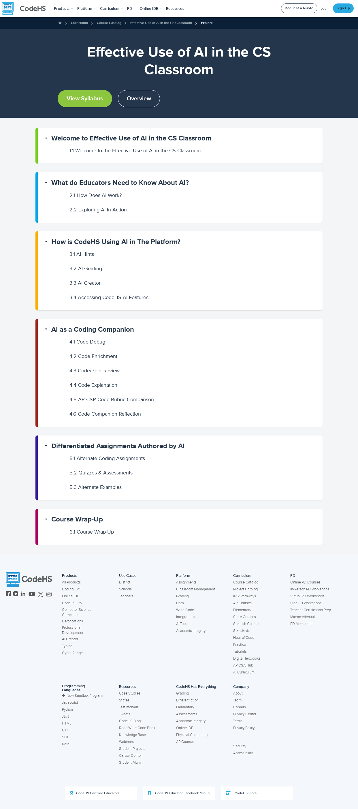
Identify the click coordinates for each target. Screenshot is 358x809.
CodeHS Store (241, 793)
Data (180, 603)
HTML (66, 723)
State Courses (244, 617)
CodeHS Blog (130, 721)
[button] (63, 8)
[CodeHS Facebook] (8, 594)
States (124, 700)
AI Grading (85, 268)
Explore (207, 23)
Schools (125, 589)
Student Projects (132, 748)
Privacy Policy (244, 728)
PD (292, 576)
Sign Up (343, 8)
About (238, 693)
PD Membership (302, 624)
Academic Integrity (191, 630)
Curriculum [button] (111, 8)
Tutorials (240, 651)
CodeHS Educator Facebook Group (179, 793)
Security (239, 746)
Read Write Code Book (137, 728)
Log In (326, 8)
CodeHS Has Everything (196, 687)
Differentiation (187, 700)
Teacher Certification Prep (310, 610)
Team (237, 700)
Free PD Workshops (305, 603)
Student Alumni (131, 762)
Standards (241, 630)
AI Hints (81, 254)
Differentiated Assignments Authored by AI (118, 446)
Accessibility (243, 753)
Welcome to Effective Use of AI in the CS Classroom (131, 138)
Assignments (186, 582)
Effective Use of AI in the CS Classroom (161, 23)
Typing (67, 646)
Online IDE (70, 596)
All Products (71, 582)
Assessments (186, 714)
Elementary (242, 610)
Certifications (72, 621)
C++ (65, 730)
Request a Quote (299, 8)
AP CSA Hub (243, 665)
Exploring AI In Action (98, 210)
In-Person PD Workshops (309, 589)
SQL (65, 737)
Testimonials (129, 707)
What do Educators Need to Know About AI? (120, 183)
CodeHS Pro (72, 603)
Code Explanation (93, 385)
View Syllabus (85, 98)
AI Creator (85, 283)
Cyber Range (72, 653)
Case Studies (129, 693)
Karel (66, 744)
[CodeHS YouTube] (32, 594)
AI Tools (182, 624)
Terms (237, 721)
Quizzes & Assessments (101, 473)
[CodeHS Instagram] (15, 594)
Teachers (126, 596)
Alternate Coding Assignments (107, 458)
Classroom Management (195, 589)
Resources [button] (177, 8)
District (124, 582)
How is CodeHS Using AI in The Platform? (115, 242)
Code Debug (87, 342)
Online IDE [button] (151, 8)
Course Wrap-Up (77, 519)
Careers (239, 707)
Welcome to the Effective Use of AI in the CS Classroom (135, 150)
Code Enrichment (93, 356)
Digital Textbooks (247, 658)
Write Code (185, 610)
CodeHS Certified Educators (95, 793)
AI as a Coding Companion (92, 329)
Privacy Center (244, 714)
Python (67, 709)
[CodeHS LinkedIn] (23, 594)
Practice (239, 644)
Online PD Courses (305, 582)
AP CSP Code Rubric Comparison (111, 399)
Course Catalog (109, 23)
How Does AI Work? (95, 195)
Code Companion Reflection (105, 414)
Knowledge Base (132, 735)
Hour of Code (243, 637)
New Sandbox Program (82, 695)
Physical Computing (192, 735)
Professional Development (72, 630)
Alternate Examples (95, 487)
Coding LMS (72, 589)
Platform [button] (86, 8)
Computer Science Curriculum (76, 612)
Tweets (124, 714)
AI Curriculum (244, 672)
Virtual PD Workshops (307, 596)
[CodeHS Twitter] (41, 594)
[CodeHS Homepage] (26, 8)
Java (65, 716)
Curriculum (79, 23)
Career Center (130, 755)
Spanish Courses (246, 624)
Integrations (185, 617)
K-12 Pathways (244, 596)
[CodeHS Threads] (49, 594)
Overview (139, 98)
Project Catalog (245, 589)
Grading (182, 596)
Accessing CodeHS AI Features (108, 297)
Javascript (70, 702)
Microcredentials (303, 617)
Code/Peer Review (94, 370)
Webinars (126, 741)
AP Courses (242, 603)
